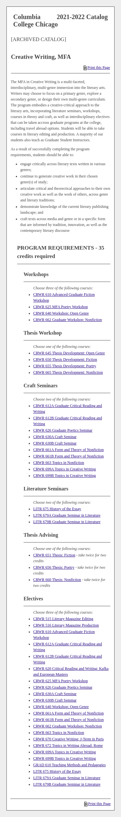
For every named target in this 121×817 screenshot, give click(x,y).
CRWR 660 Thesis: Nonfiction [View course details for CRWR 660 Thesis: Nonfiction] (57, 579)
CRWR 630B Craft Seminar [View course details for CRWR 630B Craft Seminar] (54, 443)
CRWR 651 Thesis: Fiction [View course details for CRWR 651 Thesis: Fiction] (54, 555)
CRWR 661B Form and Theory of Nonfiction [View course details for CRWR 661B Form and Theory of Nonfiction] (68, 456)
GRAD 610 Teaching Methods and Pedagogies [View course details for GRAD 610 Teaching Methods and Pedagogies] (69, 765)
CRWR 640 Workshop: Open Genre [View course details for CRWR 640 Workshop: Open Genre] (61, 313)
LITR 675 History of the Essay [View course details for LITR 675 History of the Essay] (57, 509)
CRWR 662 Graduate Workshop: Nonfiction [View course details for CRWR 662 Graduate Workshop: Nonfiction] (67, 319)
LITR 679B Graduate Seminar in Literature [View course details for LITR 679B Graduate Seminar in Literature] (66, 522)
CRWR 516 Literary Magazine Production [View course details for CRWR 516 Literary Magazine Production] (66, 625)
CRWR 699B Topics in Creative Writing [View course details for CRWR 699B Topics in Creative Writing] (64, 475)
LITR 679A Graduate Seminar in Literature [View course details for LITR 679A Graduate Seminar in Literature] (66, 515)
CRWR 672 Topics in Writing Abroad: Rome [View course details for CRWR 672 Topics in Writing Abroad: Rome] (68, 745)
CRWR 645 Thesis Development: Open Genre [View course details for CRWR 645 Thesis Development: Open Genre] (69, 353)
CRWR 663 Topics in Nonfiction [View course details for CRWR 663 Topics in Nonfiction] (58, 462)
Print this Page (97, 67)
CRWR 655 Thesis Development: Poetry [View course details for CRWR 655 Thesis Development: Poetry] (64, 366)
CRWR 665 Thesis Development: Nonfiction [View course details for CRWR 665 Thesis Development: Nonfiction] (68, 372)
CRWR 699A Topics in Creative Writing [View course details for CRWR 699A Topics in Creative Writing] (64, 469)
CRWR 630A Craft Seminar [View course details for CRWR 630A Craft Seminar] (54, 437)
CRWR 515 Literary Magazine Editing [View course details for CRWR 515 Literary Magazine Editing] (63, 619)
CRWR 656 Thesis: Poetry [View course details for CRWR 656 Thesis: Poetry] (53, 567)
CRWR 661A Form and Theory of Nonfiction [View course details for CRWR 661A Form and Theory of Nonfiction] (68, 449)
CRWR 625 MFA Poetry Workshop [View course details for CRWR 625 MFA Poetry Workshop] (60, 307)
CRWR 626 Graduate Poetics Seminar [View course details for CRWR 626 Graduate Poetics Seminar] (62, 430)
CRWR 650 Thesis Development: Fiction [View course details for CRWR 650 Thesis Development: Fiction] (65, 359)
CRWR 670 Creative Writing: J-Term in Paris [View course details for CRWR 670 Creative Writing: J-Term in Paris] (68, 739)
